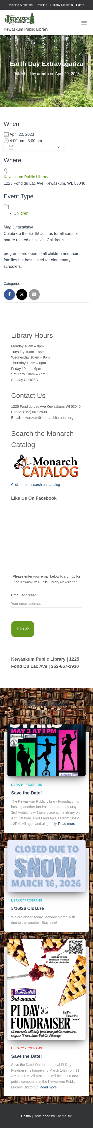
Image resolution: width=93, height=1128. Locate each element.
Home (80, 5)
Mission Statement (21, 5)
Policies (42, 5)
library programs (26, 785)
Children (21, 213)
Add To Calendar (31, 147)
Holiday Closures (61, 5)
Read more (66, 824)
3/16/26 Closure (27, 908)
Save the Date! (26, 792)
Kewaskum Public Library (26, 177)
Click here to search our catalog (35, 485)
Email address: (23, 595)
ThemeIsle (64, 1116)
